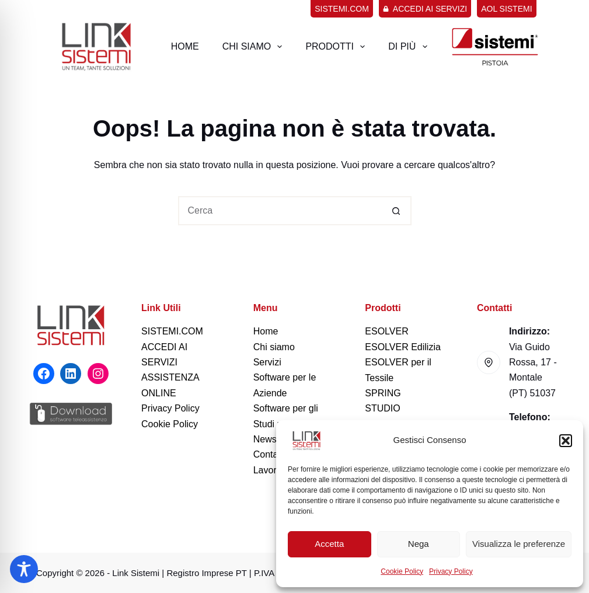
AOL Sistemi (506, 8)
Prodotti (337, 47)
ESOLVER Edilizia (403, 347)
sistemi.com (342, 8)
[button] (565, 441)
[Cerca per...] (280, 210)
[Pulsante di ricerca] (397, 210)
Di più (409, 47)
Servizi (267, 362)
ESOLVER (386, 331)
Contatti (269, 454)
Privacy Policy (451, 571)
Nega (418, 544)
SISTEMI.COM (172, 331)
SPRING (382, 393)
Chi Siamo (254, 47)
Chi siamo (274, 347)
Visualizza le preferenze (518, 544)
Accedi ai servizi (425, 8)
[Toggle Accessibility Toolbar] (24, 569)
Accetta (329, 544)
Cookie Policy (402, 571)
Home (185, 46)
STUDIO (382, 408)
